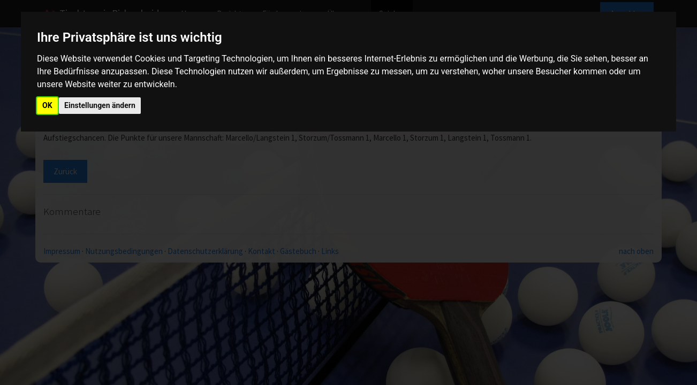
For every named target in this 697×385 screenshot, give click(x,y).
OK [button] (47, 105)
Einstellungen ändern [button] (99, 105)
